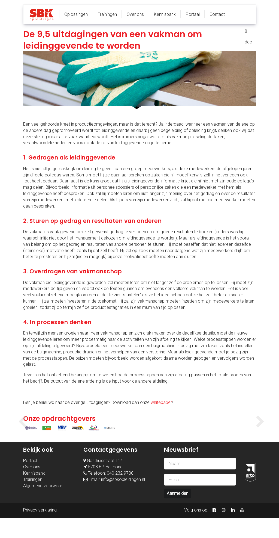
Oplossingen (76, 14)
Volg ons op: (196, 530)
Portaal (193, 14)
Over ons (135, 14)
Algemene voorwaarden (46, 505)
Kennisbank (165, 14)
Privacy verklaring (40, 530)
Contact (217, 14)
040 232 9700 (120, 493)
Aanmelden (177, 513)
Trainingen (107, 14)
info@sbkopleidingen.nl (123, 499)
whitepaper (161, 402)
